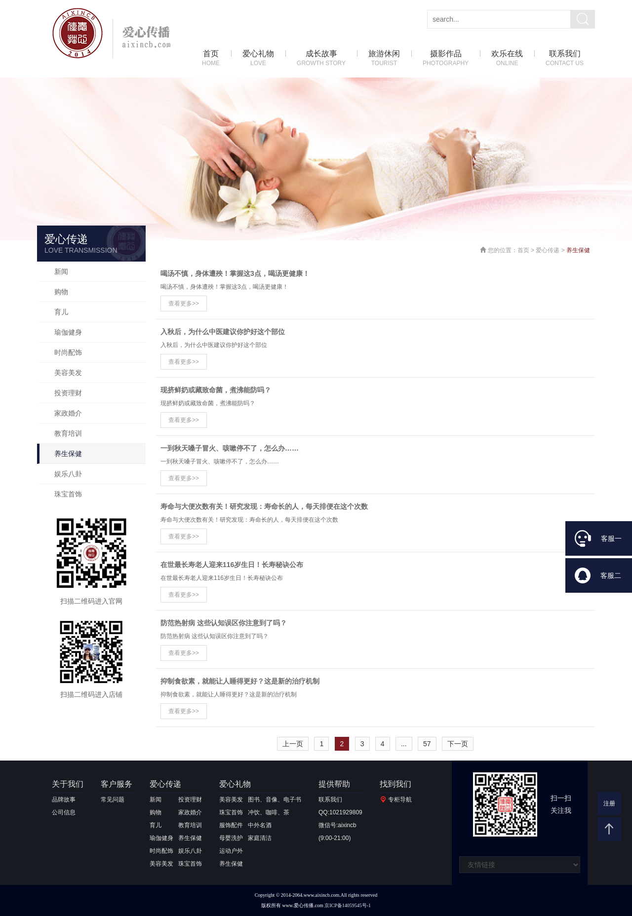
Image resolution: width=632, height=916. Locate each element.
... (404, 744)
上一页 (292, 744)
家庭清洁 (260, 838)
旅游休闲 (384, 58)
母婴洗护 (231, 838)
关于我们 (67, 784)
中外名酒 (260, 825)
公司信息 (64, 812)
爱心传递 (547, 250)
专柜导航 (400, 799)
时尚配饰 (68, 352)
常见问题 (112, 799)
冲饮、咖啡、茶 (268, 812)
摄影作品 (446, 58)
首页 (211, 58)
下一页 (457, 744)
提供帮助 (334, 784)
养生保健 (68, 454)
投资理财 (68, 393)
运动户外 (231, 850)
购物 (61, 292)
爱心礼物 (258, 58)
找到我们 (395, 784)
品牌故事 (64, 799)
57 (427, 744)
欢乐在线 (507, 58)
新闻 (61, 271)
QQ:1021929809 (340, 812)
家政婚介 (68, 413)
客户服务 (116, 784)
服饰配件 (231, 825)
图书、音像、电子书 (274, 799)
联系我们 (565, 58)
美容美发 (68, 373)
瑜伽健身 (68, 332)
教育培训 (68, 433)
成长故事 (321, 58)
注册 (609, 803)
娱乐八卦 (68, 474)
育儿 (61, 312)
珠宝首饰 (68, 494)
